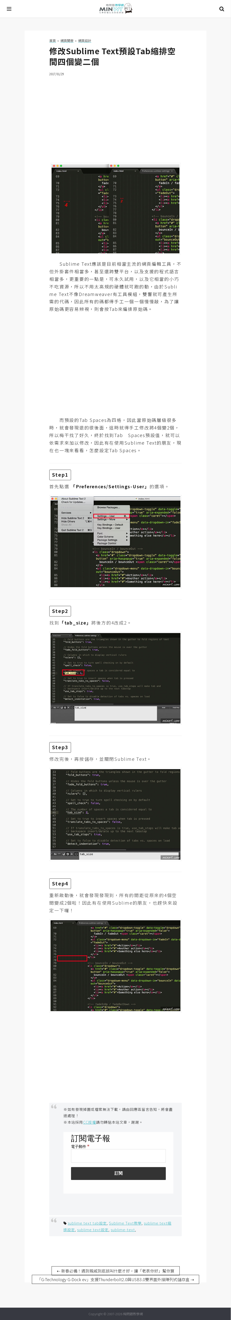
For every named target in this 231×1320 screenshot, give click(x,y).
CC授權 (89, 1122)
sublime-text (123, 1229)
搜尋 (221, 9)
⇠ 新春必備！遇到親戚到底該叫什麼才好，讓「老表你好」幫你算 (115, 1271)
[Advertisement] (115, 116)
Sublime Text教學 (125, 1223)
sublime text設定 (92, 1229)
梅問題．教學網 (115, 9)
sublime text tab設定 (87, 1223)
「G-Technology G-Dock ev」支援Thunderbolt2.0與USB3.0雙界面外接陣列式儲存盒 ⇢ (115, 1279)
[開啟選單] (9, 9)
